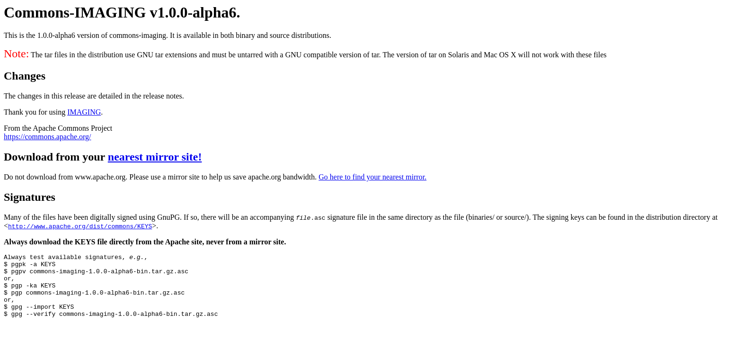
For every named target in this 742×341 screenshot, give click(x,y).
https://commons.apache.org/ (47, 137)
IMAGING (84, 112)
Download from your (56, 157)
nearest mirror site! (155, 157)
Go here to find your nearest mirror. (372, 177)
